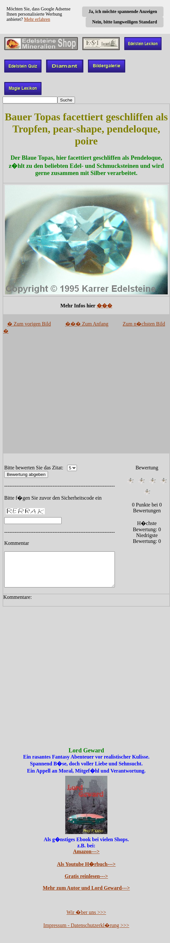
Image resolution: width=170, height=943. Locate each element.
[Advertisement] (86, 396)
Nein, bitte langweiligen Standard (124, 22)
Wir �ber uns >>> (86, 913)
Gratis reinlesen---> (86, 877)
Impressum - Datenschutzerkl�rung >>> (86, 926)
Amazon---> (86, 852)
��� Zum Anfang (86, 324)
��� (104, 305)
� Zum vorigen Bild (29, 324)
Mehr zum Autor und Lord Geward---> (86, 888)
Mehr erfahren (37, 19)
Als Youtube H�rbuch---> (86, 865)
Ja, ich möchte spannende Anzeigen (123, 11)
